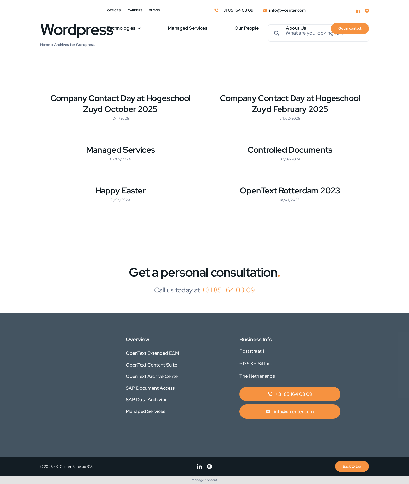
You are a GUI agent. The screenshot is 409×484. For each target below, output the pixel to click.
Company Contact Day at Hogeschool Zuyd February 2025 (290, 103)
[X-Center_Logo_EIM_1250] (53, 20)
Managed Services (120, 149)
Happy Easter (120, 190)
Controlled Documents (290, 149)
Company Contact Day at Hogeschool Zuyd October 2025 (120, 103)
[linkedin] (358, 11)
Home (45, 44)
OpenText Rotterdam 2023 (290, 190)
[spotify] (367, 11)
